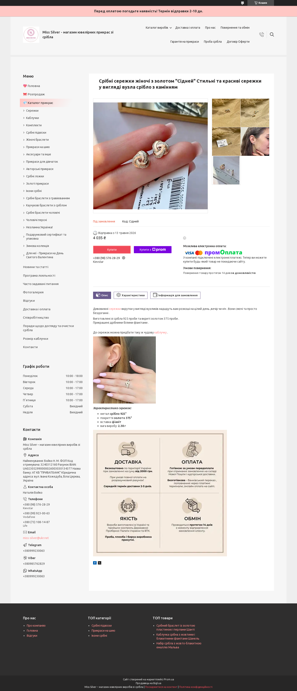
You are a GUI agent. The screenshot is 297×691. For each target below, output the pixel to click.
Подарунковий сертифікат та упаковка (46, 236)
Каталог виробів (157, 27)
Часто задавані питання (41, 284)
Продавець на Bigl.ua (148, 683)
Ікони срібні (34, 191)
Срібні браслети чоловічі (43, 212)
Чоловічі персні (36, 220)
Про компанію (36, 625)
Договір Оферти (238, 41)
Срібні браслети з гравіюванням (48, 198)
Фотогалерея (33, 292)
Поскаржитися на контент (161, 687)
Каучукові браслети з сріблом (46, 205)
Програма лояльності (39, 275)
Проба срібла (213, 41)
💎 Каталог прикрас (38, 103)
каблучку (160, 332)
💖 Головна (31, 86)
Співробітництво (36, 317)
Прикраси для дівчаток (42, 161)
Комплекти (34, 125)
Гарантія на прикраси (184, 41)
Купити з (153, 250)
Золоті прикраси (37, 183)
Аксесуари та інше (38, 154)
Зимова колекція (37, 246)
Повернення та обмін (235, 27)
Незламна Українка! (39, 227)
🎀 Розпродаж (34, 94)
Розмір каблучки (35, 338)
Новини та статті (35, 267)
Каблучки (32, 118)
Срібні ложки (35, 176)
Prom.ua (169, 679)
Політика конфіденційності (196, 687)
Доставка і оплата (187, 27)
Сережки (32, 110)
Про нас (210, 27)
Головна (32, 630)
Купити (112, 249)
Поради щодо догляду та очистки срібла (48, 328)
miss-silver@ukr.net (36, 538)
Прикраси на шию (38, 147)
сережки (115, 308)
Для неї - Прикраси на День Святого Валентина (45, 255)
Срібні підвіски (36, 132)
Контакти (30, 347)
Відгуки (29, 300)
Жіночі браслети (37, 139)
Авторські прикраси (39, 169)
